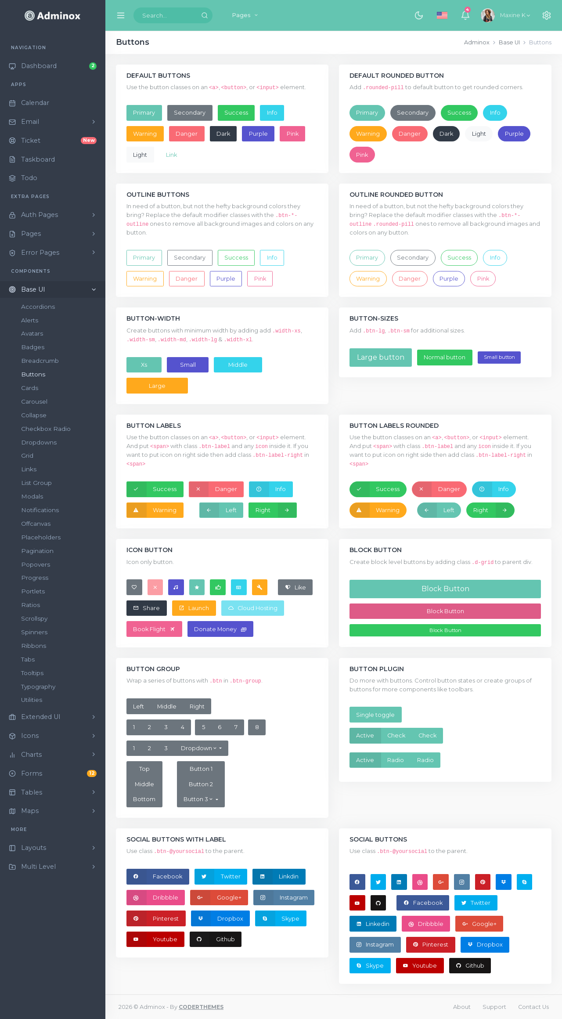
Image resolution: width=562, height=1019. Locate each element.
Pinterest (153, 918)
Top (144, 769)
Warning (145, 133)
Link (171, 155)
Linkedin (372, 924)
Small (188, 364)
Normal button (444, 357)
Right (276, 510)
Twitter (218, 876)
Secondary (189, 112)
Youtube (152, 939)
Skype (277, 918)
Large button (380, 357)
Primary (144, 112)
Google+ (216, 897)
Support (494, 1007)
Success (236, 112)
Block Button (445, 589)
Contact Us (533, 1007)
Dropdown (199, 748)
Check (396, 735)
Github (212, 939)
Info (272, 112)
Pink (293, 133)
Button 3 (199, 799)
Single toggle (375, 715)
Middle (238, 364)
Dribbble (152, 897)
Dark (223, 133)
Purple (258, 133)
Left (218, 509)
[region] (52, 525)
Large (157, 386)
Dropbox (217, 918)
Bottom (144, 799)
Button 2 (201, 784)
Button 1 (201, 769)
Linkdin (276, 876)
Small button (499, 357)
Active (365, 735)
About (462, 1007)
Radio (395, 760)
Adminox (477, 42)
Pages (245, 15)
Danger (187, 133)
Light (140, 155)
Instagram (281, 897)
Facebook (154, 876)
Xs (144, 364)
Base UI (509, 42)
